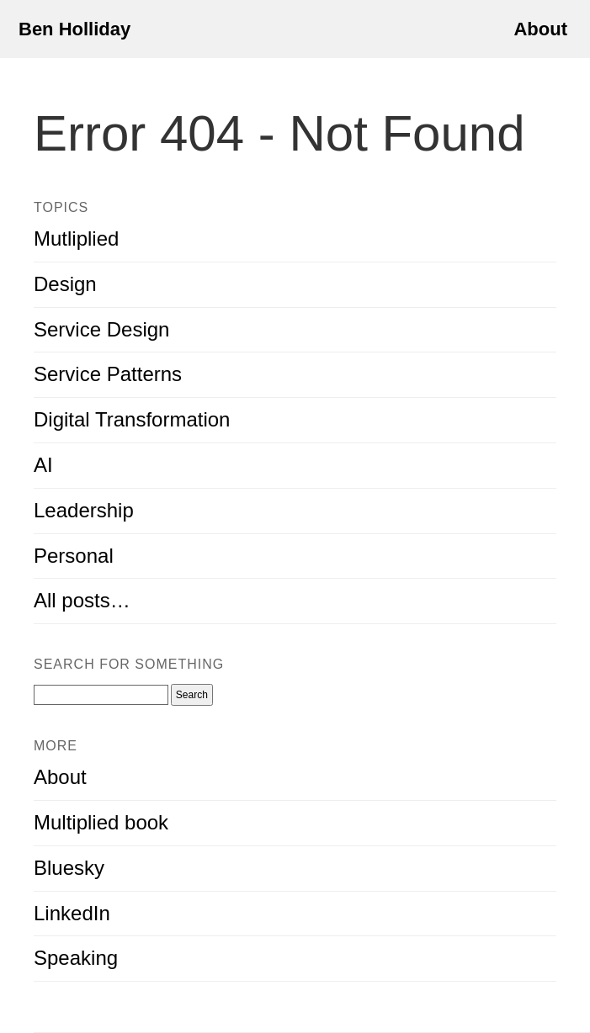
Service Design (101, 329)
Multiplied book (101, 822)
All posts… (82, 600)
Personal (74, 555)
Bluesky (69, 867)
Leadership (84, 510)
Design (65, 284)
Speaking (76, 957)
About (540, 29)
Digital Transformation (132, 419)
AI (43, 464)
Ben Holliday (74, 29)
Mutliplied (76, 238)
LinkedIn (72, 913)
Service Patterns (108, 374)
